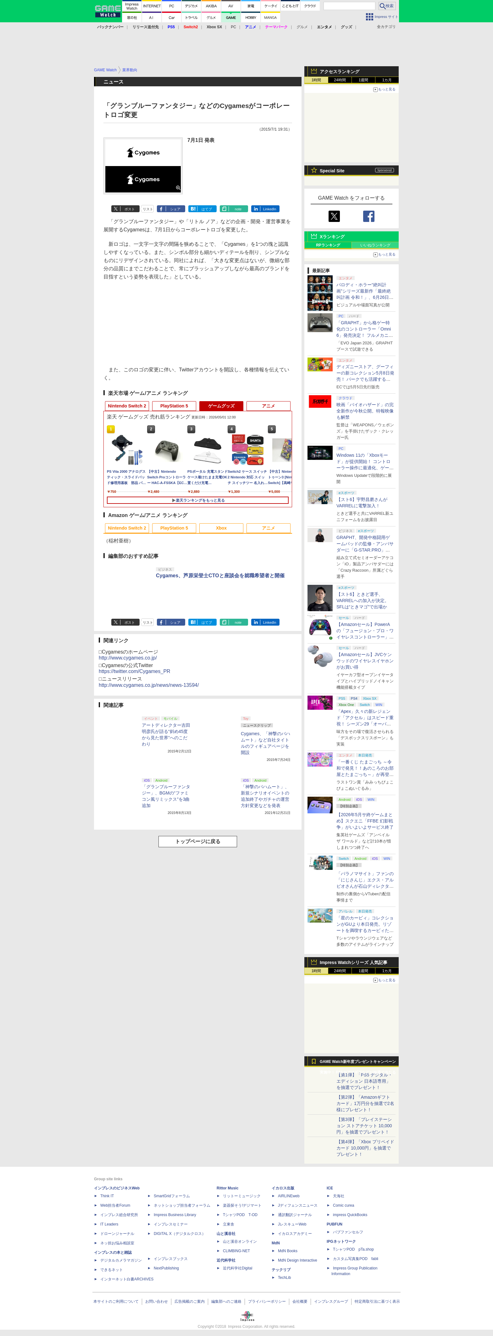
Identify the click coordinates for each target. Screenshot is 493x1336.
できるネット (111, 1270)
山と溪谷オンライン (240, 1241)
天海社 (338, 1196)
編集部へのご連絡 (226, 1301)
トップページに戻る (197, 841)
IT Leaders (109, 1224)
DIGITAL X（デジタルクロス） (180, 1233)
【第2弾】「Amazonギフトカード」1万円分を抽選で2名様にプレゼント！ (365, 1103)
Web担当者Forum (115, 1205)
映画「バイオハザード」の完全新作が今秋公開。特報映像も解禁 (365, 411)
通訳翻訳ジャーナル (295, 1215)
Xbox (221, 528)
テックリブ (281, 1270)
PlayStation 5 (174, 405)
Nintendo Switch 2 (127, 405)
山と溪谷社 (226, 1233)
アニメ (268, 405)
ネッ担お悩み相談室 (117, 1243)
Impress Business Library (175, 1215)
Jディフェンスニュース (298, 1205)
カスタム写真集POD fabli (355, 1259)
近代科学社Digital (237, 1268)
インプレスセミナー (171, 1224)
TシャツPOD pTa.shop (353, 1249)
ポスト (130, 209)
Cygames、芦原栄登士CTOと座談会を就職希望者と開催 (220, 575)
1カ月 (387, 80)
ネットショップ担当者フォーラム (182, 1205)
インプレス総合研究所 (119, 1215)
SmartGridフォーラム (172, 1196)
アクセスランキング (339, 71)
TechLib (284, 1277)
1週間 (363, 80)
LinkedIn (269, 209)
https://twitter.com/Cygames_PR (134, 671)
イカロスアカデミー (295, 1233)
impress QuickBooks (350, 1215)
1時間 (316, 80)
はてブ (207, 209)
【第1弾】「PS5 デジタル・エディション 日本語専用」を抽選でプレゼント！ (364, 1081)
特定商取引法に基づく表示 (377, 1301)
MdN (276, 1243)
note (238, 209)
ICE (330, 1188)
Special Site (332, 170)
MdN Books (287, 1251)
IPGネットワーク (341, 1241)
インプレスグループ (331, 1301)
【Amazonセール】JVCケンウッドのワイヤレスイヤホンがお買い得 (365, 661)
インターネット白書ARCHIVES (126, 1279)
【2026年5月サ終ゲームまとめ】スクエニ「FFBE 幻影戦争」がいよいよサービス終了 (365, 821)
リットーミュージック (242, 1196)
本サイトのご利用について (116, 1301)
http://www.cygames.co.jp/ (128, 657)
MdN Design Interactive (297, 1260)
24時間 (340, 80)
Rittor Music (227, 1188)
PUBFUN (334, 1224)
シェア (175, 209)
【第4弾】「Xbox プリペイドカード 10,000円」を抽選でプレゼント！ (365, 1148)
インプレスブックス (171, 1259)
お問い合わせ (156, 1301)
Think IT (107, 1196)
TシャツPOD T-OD (240, 1215)
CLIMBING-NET (236, 1251)
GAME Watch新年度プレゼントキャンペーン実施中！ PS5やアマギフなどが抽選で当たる (358, 1063)
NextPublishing (166, 1268)
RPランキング (328, 245)
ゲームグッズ (221, 405)
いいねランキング (375, 245)
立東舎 (228, 1224)
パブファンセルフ (348, 1232)
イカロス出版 (283, 1188)
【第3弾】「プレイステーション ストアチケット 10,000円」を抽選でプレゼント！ (364, 1125)
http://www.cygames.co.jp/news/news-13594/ (149, 685)
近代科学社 (226, 1260)
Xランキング (332, 236)
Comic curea (343, 1205)
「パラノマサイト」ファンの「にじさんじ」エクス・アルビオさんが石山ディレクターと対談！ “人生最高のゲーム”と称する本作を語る (365, 886)
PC (233, 27)
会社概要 (299, 1301)
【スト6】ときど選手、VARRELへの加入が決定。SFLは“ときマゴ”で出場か (362, 600)
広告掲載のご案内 (189, 1301)
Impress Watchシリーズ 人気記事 (353, 962)
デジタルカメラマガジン (121, 1260)
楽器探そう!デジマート (242, 1205)
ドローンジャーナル (117, 1233)
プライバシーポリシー (267, 1301)
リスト (148, 209)
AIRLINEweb (289, 1196)
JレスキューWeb (292, 1224)
